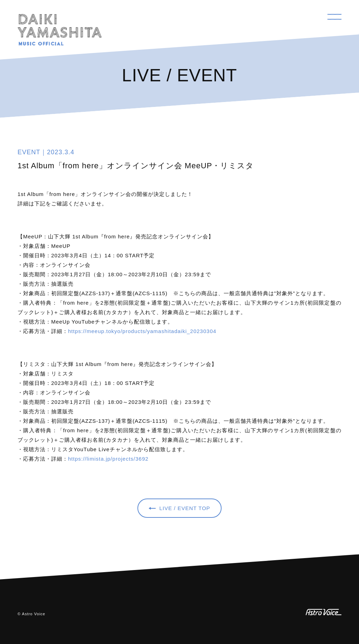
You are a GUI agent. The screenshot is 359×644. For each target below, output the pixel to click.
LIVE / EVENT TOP (184, 508)
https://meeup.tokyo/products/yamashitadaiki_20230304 (142, 331)
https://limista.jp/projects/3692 (108, 459)
